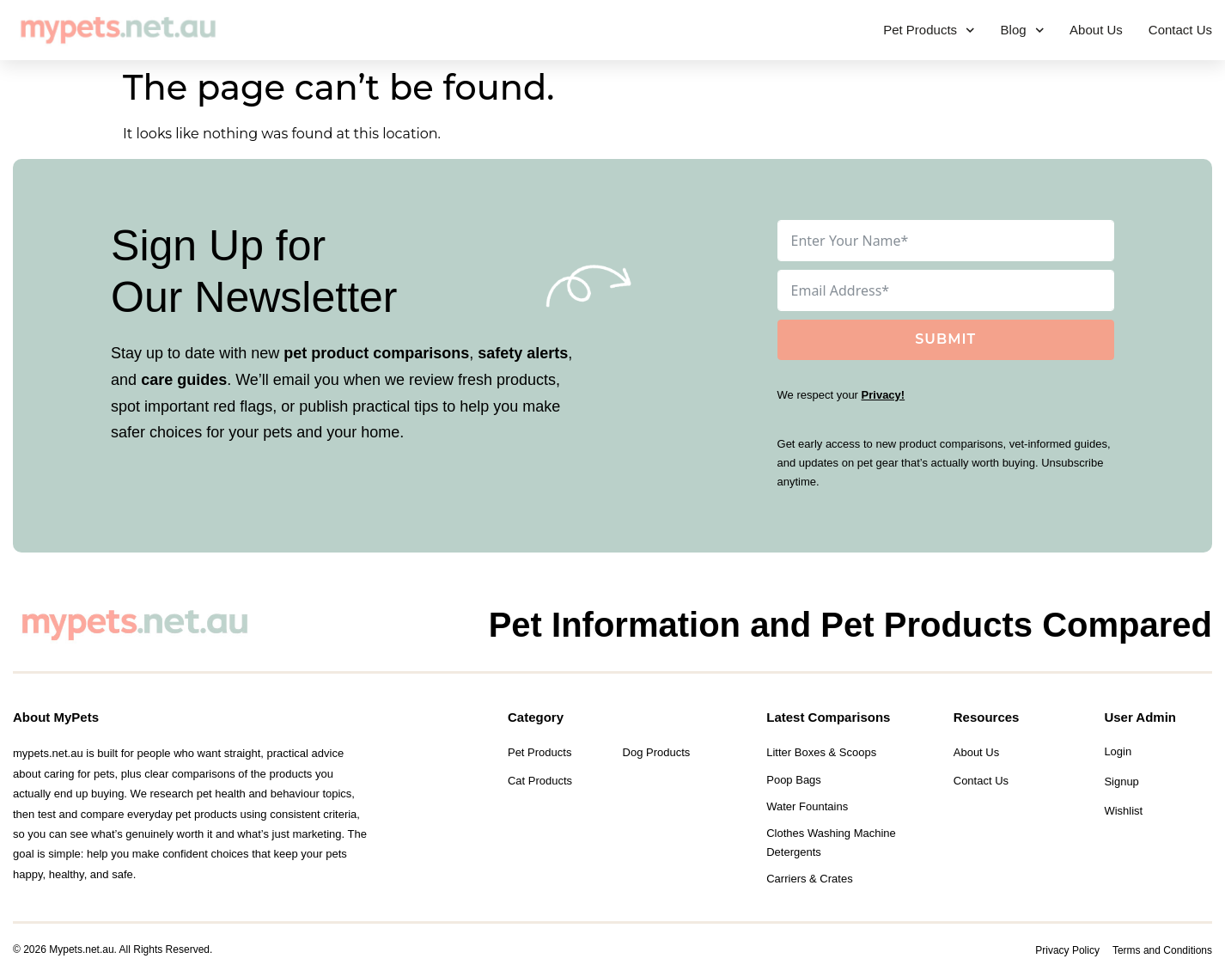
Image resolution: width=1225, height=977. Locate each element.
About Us (1096, 29)
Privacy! (883, 394)
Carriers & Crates (809, 878)
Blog (1023, 30)
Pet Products (928, 30)
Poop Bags (793, 779)
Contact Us (1180, 29)
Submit (945, 339)
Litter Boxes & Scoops (821, 752)
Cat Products (540, 780)
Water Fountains (807, 806)
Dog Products (657, 752)
